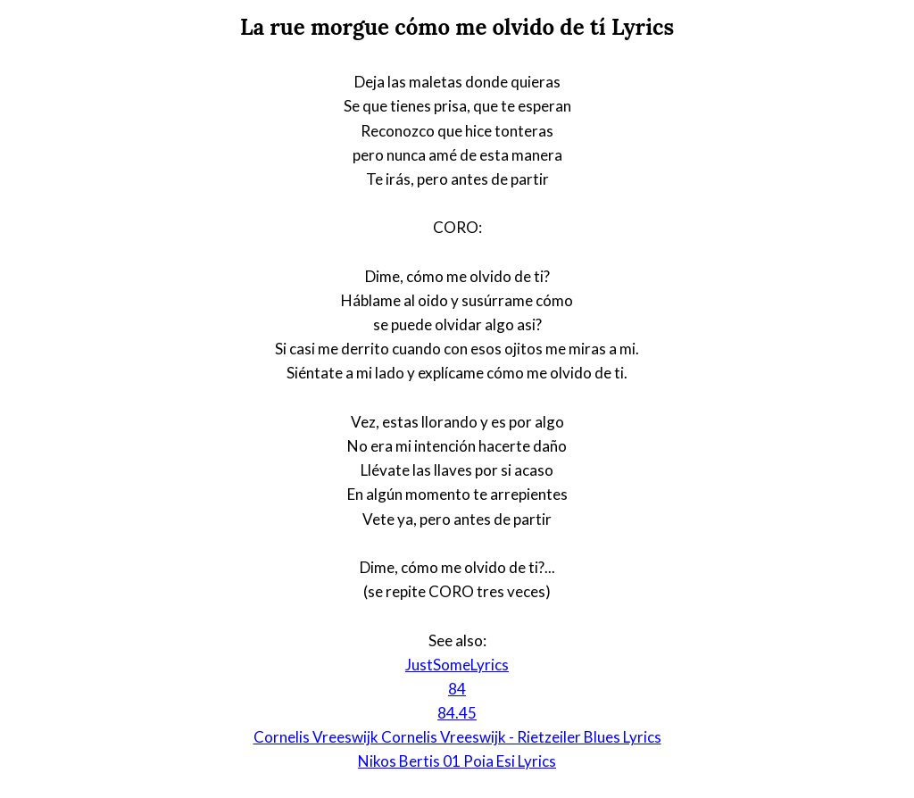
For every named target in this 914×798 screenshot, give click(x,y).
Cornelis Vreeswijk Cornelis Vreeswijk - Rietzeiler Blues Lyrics (457, 736)
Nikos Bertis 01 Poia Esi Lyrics (457, 761)
